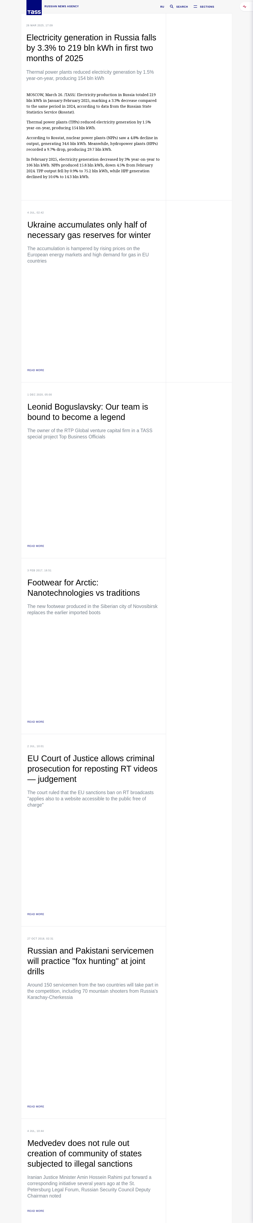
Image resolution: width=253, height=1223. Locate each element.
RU (162, 6)
